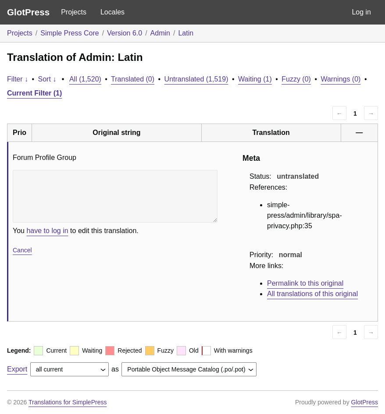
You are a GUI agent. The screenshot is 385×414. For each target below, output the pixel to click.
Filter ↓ (17, 79)
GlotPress (28, 12)
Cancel (22, 250)
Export (17, 369)
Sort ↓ (47, 79)
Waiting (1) (255, 79)
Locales (112, 12)
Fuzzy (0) (296, 79)
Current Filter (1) (34, 93)
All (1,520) (85, 79)
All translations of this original (312, 293)
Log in (361, 12)
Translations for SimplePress (68, 402)
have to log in (47, 230)
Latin (185, 33)
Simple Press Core (69, 33)
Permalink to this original (305, 283)
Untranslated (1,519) (196, 79)
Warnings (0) (340, 79)
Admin (160, 33)
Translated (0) (132, 79)
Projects (73, 12)
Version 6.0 (124, 33)
